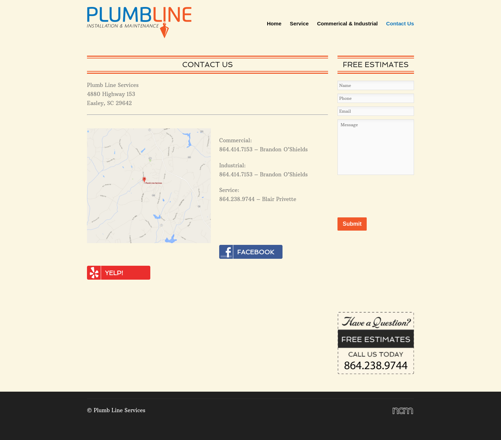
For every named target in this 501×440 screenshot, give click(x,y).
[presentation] (390, 192)
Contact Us (400, 23)
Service (299, 23)
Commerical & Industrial (347, 23)
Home (274, 23)
